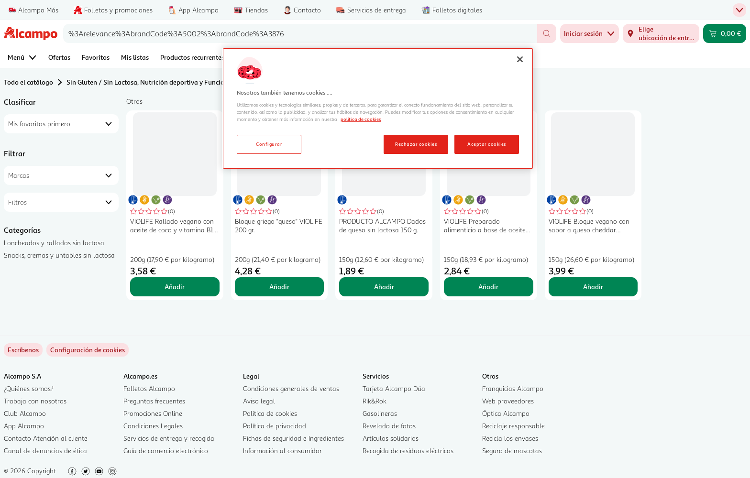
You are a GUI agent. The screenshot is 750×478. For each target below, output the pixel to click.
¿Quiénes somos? (29, 388)
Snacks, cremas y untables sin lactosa (59, 255)
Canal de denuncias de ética (45, 450)
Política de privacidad (274, 426)
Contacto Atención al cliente (46, 438)
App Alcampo (24, 426)
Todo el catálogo (28, 82)
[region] (377, 108)
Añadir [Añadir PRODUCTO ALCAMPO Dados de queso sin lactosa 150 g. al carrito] (384, 286)
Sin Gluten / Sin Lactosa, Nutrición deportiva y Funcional (150, 82)
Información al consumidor (282, 450)
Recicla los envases (510, 438)
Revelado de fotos (389, 426)
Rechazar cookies (416, 144)
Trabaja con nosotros (35, 401)
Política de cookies (270, 413)
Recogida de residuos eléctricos (408, 450)
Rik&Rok (374, 401)
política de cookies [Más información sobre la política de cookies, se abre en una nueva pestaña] (361, 119)
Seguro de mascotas (512, 450)
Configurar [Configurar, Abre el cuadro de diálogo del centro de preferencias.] (269, 144)
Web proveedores (508, 401)
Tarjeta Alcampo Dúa (394, 388)
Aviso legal (259, 401)
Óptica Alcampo (505, 413)
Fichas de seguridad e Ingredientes (293, 438)
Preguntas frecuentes (154, 401)
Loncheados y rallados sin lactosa (54, 243)
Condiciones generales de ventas (291, 388)
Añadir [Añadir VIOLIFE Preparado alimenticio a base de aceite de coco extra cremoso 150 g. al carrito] (488, 286)
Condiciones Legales (153, 426)
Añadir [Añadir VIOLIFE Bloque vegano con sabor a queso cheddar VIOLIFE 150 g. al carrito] (593, 286)
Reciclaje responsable (513, 426)
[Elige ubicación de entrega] (661, 33)
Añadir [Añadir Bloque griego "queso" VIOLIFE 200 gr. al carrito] (279, 286)
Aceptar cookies (486, 144)
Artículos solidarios (391, 438)
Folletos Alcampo (149, 388)
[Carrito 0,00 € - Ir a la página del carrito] (724, 33)
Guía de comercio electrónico (165, 450)
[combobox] (300, 33)
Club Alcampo (25, 413)
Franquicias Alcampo (512, 388)
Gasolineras (380, 413)
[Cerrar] (519, 59)
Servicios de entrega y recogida (168, 438)
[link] (87, 350)
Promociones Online (152, 413)
